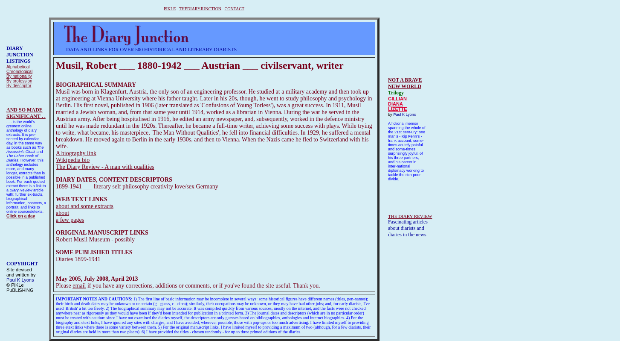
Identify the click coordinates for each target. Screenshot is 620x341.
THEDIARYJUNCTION (200, 8)
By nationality (19, 76)
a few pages (70, 220)
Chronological (19, 71)
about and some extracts (84, 206)
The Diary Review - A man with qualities (105, 167)
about (62, 213)
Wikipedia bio (73, 160)
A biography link (76, 153)
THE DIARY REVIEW (410, 216)
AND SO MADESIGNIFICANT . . (26, 113)
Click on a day (20, 216)
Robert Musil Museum (83, 239)
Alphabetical (17, 67)
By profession (19, 81)
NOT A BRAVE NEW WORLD (405, 83)
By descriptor (18, 85)
